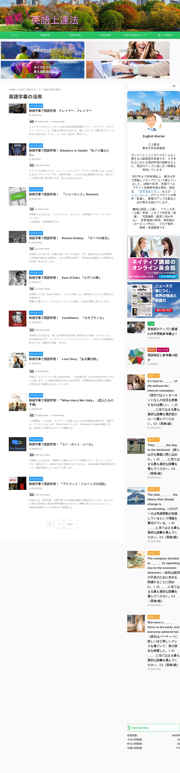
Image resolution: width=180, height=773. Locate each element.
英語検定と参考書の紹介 (161, 336)
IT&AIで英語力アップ (135, 35)
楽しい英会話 (165, 35)
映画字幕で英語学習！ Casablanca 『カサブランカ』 (65, 295)
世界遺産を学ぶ (149, 171)
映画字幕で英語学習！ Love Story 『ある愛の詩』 (62, 337)
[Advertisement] (153, 637)
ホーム (15, 35)
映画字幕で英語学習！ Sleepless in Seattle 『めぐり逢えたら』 (69, 131)
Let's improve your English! (90, 756)
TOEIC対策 (105, 35)
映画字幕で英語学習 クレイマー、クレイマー (58, 91)
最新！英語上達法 (90, 762)
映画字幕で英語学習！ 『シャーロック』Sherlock (61, 171)
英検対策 (45, 35)
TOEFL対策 (75, 35)
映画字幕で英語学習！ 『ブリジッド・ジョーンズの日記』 (66, 462)
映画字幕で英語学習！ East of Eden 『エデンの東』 (63, 255)
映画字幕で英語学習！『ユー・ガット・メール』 (60, 422)
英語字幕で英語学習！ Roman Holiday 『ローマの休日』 (67, 215)
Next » (70, 501)
